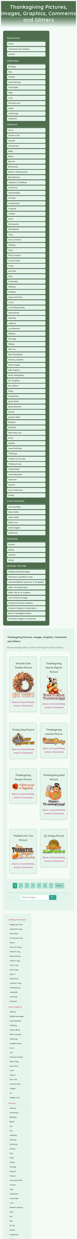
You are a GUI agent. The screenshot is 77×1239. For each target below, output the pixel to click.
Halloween (14, 979)
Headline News (16, 1043)
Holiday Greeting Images (19, 572)
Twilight (13, 1088)
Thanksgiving (15, 988)
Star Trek (13, 1079)
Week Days (13, 113)
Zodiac (11, 495)
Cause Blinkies (15, 1021)
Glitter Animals (15, 1034)
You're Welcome (15, 490)
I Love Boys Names (16, 307)
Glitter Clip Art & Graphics (19, 592)
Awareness (14, 1113)
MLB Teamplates (15, 354)
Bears (10, 156)
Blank (12, 1122)
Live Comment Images (18, 598)
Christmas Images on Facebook (22, 618)
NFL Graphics (14, 380)
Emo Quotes (13, 224)
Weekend (12, 118)
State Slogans (14, 528)
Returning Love (14, 433)
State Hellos (13, 512)
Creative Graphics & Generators (22, 608)
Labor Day (14, 970)
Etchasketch (13, 229)
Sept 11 (12, 974)
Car (11, 1126)
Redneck (12, 427)
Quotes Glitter (14, 417)
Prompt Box (13, 396)
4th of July (14, 965)
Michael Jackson (16, 1207)
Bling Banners (14, 177)
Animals (11, 141)
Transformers (15, 1084)
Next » (59, 885)
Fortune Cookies (16, 1057)
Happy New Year (16, 924)
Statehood (12, 533)
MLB (11, 1212)
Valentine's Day (16, 929)
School (12, 1075)
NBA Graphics (14, 370)
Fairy (10, 234)
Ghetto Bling (15, 1030)
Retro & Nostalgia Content (19, 613)
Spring (11, 550)
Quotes (11, 412)
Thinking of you (15, 464)
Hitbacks (12, 287)
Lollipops (12, 323)
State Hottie (13, 517)
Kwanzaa (13, 1001)
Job (11, 1052)
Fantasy (13, 1167)
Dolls (12, 1158)
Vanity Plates (14, 469)
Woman (11, 485)
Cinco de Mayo (16, 947)
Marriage (12, 339)
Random (12, 422)
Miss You (12, 349)
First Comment (14, 240)
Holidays (12, 292)
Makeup (11, 333)
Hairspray (13, 1039)
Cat (11, 1131)
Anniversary (13, 146)
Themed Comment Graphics (20, 603)
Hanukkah (14, 992)
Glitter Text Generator (18, 587)
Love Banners (14, 328)
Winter (11, 560)
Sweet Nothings (15, 448)
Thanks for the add (16, 459)
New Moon (14, 1066)
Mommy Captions (15, 360)
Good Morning (14, 82)
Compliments (14, 203)
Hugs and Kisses (15, 297)
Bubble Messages (17, 1016)
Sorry (10, 438)
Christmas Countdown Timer (20, 577)
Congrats (12, 208)
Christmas (14, 997)
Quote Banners (14, 407)
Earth (10, 219)
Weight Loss (15, 1097)
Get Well (12, 271)
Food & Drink (14, 260)
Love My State (14, 507)
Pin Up (12, 1225)
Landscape (14, 1198)
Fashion (13, 1171)
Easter (12, 943)
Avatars (11, 54)
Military (11, 344)
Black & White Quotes (17, 172)
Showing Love (14, 103)
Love (10, 98)
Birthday (12, 66)
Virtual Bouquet (15, 474)
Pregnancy (14, 1234)
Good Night (13, 87)
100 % (10, 130)
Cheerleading (14, 193)
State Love (13, 522)
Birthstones (13, 167)
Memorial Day (15, 956)
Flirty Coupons (14, 255)
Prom (12, 1070)
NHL (11, 1221)
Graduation (13, 281)
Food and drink (16, 1180)
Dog (11, 1153)
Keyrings (12, 318)
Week (10, 108)
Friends (11, 77)
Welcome (12, 479)
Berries (11, 161)
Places (12, 1230)
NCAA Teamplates (16, 375)
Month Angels (14, 365)
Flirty (10, 250)
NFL (11, 1216)
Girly (10, 276)
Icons (12, 1048)
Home (11, 44)
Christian (12, 198)
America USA (14, 135)
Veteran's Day (15, 983)
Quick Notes (13, 401)
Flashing (11, 245)
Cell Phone (12, 187)
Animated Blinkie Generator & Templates (26, 582)
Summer (12, 555)
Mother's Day (15, 952)
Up (11, 1093)
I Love (10, 302)
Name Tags (14, 1061)
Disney (12, 1149)
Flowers (13, 1176)
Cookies (11, 214)
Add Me (13, 1012)
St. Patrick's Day (16, 938)
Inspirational (13, 313)
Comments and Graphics (19, 49)
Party (10, 391)
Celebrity (13, 1025)
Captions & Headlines (17, 182)
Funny (10, 266)
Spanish (11, 443)
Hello (10, 93)
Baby (10, 151)
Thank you (12, 453)
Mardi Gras (14, 934)
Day (10, 72)
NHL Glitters (13, 386)
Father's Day (15, 961)
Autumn (11, 544)
